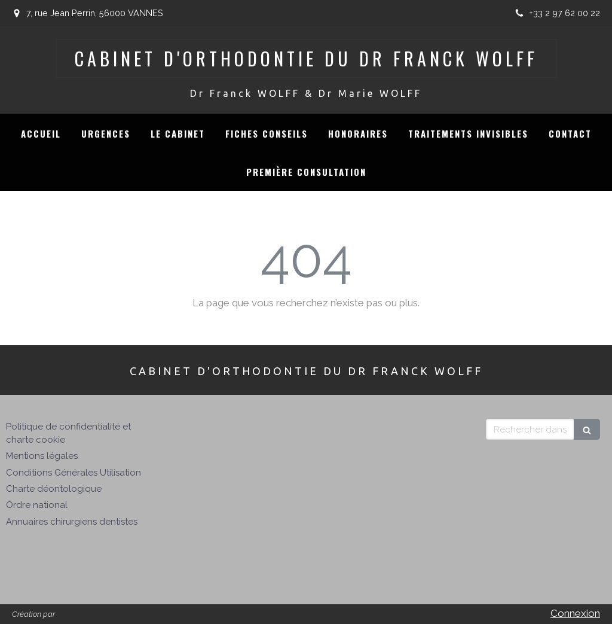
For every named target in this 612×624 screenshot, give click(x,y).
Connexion (575, 613)
